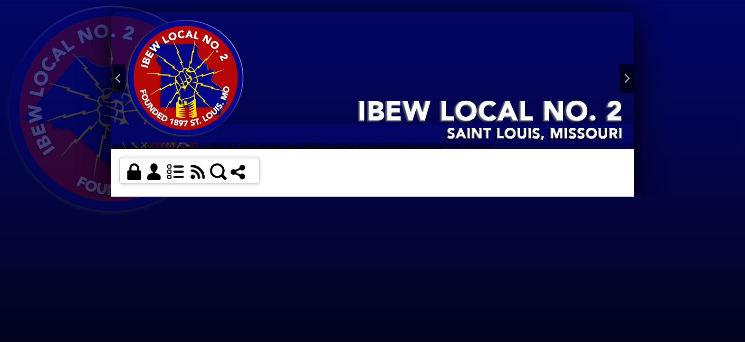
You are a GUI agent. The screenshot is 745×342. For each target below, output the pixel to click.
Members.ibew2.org (285, 145)
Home (118, 145)
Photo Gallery (396, 145)
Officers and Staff (163, 145)
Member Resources (467, 145)
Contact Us (428, 145)
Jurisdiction (365, 145)
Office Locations (330, 145)
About (133, 145)
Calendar (197, 145)
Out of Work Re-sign (233, 145)
